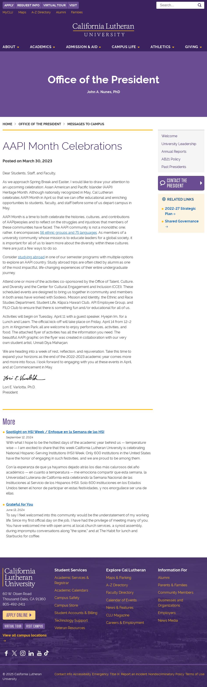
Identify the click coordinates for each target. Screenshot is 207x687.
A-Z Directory (41, 12)
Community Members (175, 592)
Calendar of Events (121, 600)
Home (7, 124)
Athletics (161, 47)
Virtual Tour (54, 5)
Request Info (28, 5)
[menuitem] (12, 47)
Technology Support (71, 620)
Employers (167, 613)
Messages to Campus (85, 124)
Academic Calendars (71, 590)
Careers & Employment (125, 623)
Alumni (61, 12)
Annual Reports (173, 151)
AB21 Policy (171, 159)
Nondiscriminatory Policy (166, 674)
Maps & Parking (118, 578)
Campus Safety (66, 598)
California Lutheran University (103, 29)
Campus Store (66, 605)
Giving (191, 47)
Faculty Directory (120, 592)
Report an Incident (134, 674)
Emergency (100, 674)
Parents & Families (172, 585)
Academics (41, 47)
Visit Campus (34, 626)
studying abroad (31, 257)
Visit (73, 5)
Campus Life (124, 47)
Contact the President (177, 183)
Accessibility (82, 674)
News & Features (119, 607)
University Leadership (178, 144)
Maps (22, 12)
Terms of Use (194, 674)
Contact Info (63, 674)
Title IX (115, 674)
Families (77, 12)
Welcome (169, 136)
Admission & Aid (82, 47)
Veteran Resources (69, 628)
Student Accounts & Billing (75, 613)
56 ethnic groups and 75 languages (68, 233)
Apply (9, 5)
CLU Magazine (117, 615)
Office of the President (103, 80)
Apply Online (17, 615)
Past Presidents (173, 167)
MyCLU (8, 12)
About (9, 47)
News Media (168, 620)
